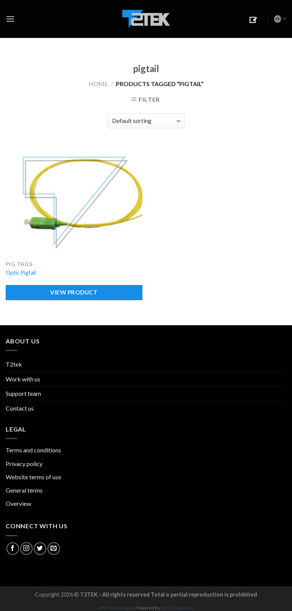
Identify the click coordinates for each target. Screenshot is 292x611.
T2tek (14, 364)
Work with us (23, 379)
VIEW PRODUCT (74, 292)
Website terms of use (33, 476)
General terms (24, 490)
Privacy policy (24, 463)
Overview (18, 503)
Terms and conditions (33, 450)
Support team (23, 393)
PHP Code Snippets (117, 607)
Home (98, 83)
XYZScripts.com (178, 607)
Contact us (20, 408)
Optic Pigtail (21, 272)
